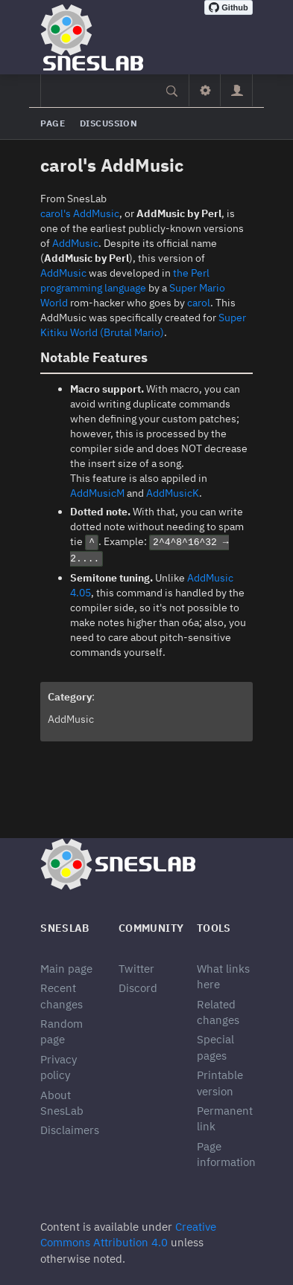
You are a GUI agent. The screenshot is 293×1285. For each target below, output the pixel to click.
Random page (61, 1031)
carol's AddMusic (79, 213)
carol (198, 302)
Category (70, 696)
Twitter (136, 969)
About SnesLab (62, 1103)
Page (52, 123)
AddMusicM (97, 493)
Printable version (220, 1083)
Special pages (215, 1047)
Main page (66, 969)
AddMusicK (172, 493)
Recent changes (61, 996)
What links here (223, 976)
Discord (138, 988)
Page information (226, 1154)
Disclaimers (69, 1130)
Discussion (108, 123)
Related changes (218, 1012)
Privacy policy (58, 1067)
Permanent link (225, 1118)
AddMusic (75, 243)
